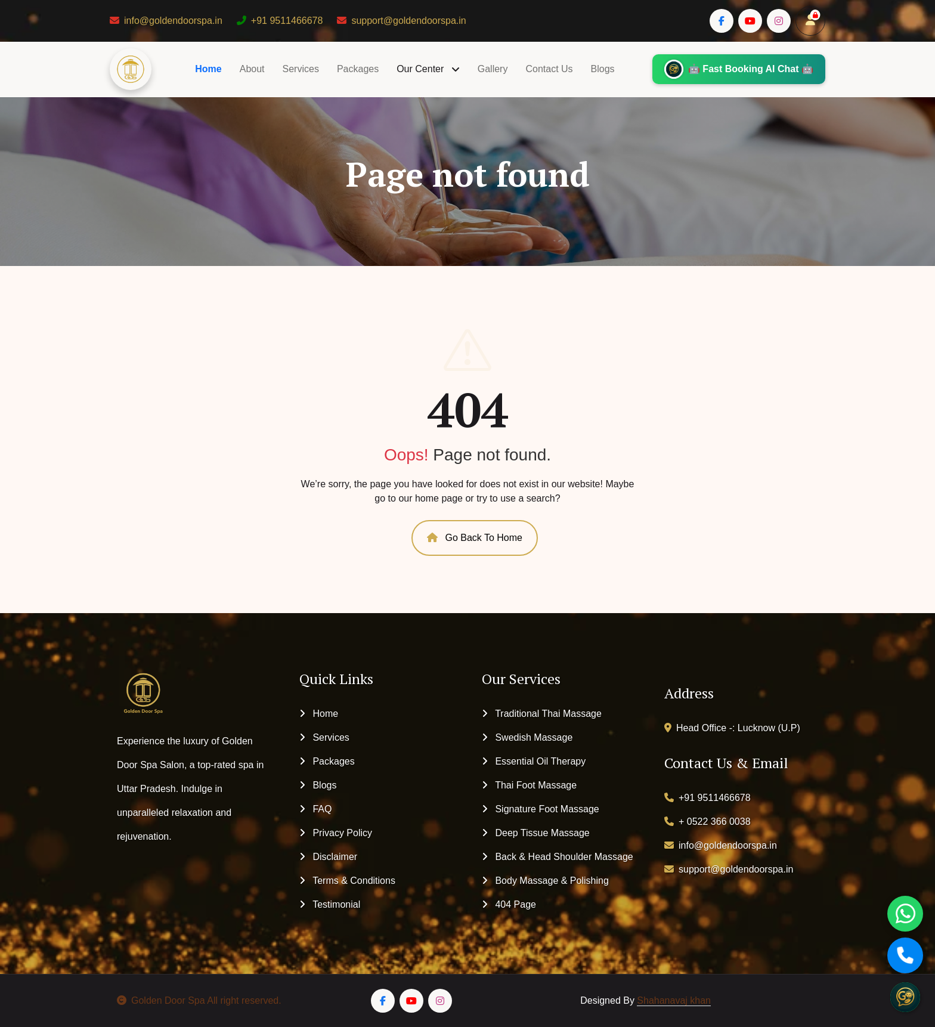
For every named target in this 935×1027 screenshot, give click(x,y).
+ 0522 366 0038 (707, 821)
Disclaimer (328, 857)
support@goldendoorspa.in (401, 21)
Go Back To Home (474, 538)
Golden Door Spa (161, 1000)
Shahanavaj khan (674, 1000)
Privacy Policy (335, 833)
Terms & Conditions (347, 881)
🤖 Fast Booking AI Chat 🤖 (738, 70)
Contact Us (548, 69)
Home (208, 69)
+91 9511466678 (280, 21)
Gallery (493, 69)
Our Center (422, 69)
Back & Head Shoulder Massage (557, 857)
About (252, 69)
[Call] (905, 955)
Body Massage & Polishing (545, 881)
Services (301, 69)
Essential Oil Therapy (534, 761)
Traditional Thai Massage (542, 714)
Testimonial (329, 904)
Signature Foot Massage (540, 809)
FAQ (315, 809)
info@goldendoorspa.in (166, 21)
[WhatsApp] (905, 914)
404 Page (509, 904)
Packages (358, 69)
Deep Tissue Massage (536, 833)
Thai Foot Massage (529, 785)
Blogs (603, 69)
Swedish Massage (527, 737)
